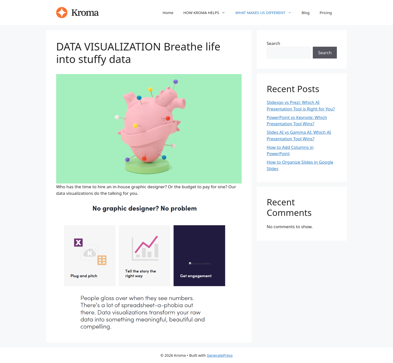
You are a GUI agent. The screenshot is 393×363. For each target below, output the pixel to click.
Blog (306, 12)
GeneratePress (220, 355)
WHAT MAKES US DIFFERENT (266, 12)
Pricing (326, 12)
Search (273, 43)
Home (168, 12)
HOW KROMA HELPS (207, 12)
